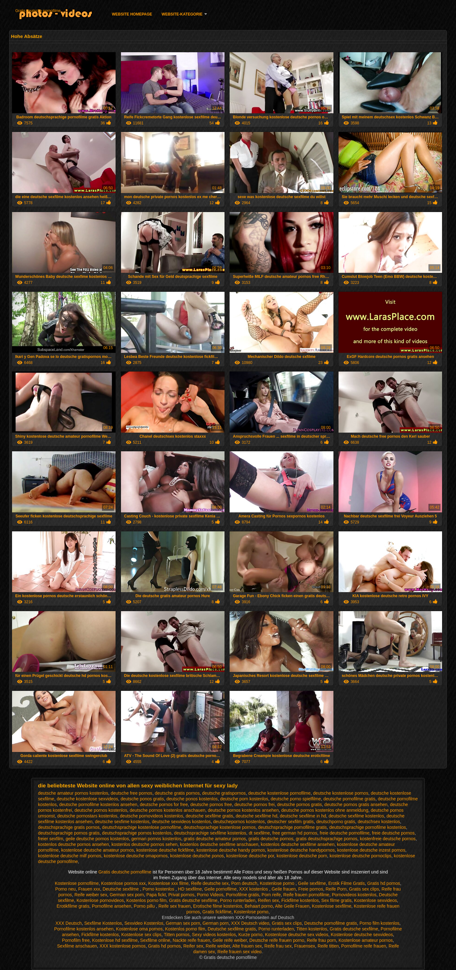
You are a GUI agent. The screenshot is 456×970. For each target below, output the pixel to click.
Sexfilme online (155, 940)
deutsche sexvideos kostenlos (181, 821)
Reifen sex (268, 900)
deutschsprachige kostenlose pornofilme (141, 827)
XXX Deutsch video (250, 923)
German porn (215, 923)
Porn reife (271, 894)
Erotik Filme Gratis (346, 883)
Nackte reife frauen (191, 940)
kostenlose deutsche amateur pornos (97, 850)
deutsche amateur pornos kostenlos (73, 793)
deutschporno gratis (335, 821)
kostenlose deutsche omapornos (136, 855)
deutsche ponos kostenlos (192, 798)
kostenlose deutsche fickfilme (165, 850)
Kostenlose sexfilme (332, 906)
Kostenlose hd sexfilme (115, 940)
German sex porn (127, 894)
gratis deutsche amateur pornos (215, 838)
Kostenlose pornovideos (100, 900)
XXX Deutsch (68, 923)
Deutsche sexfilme (121, 889)
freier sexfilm (50, 838)
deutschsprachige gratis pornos (69, 827)
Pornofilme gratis (242, 894)
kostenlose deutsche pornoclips (360, 855)
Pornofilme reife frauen (363, 945)
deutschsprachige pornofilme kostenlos (367, 827)
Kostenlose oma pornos (139, 928)
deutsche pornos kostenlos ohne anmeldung (324, 810)
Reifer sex (193, 945)
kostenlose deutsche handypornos (301, 850)
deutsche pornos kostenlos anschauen (168, 810)
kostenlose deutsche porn (301, 855)
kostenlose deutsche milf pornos (69, 855)
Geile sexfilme (312, 883)
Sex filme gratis (336, 900)
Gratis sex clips (364, 889)
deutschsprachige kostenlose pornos (220, 827)
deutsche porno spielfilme (296, 798)
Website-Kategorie (182, 14)
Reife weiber (218, 945)
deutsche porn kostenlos (244, 798)
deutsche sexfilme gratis (209, 815)
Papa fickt (156, 894)
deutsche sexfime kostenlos (122, 821)
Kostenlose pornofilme (77, 883)
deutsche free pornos (132, 793)
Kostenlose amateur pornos (366, 940)
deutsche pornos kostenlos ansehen (243, 810)
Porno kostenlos (158, 889)
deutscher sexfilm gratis (290, 821)
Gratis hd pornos (383, 883)
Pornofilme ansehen (111, 906)
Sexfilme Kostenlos (103, 923)
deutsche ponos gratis (142, 798)
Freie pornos (310, 889)
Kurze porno (250, 934)
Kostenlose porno (277, 883)
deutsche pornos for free (164, 804)
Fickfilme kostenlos (300, 900)
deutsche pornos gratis (299, 804)
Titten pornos (176, 934)
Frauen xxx (89, 889)
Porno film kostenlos (379, 923)
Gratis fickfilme (216, 911)
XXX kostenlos (254, 889)
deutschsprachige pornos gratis (69, 832)
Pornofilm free (76, 940)
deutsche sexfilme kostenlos (356, 815)
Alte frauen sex (247, 945)
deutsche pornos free (211, 804)
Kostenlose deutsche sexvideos (362, 934)
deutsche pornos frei (254, 804)
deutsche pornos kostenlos (100, 810)
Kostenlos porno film (146, 900)
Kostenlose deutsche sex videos (296, 934)
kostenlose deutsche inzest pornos (371, 850)
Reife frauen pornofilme (306, 894)
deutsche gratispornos (224, 793)
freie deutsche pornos (393, 832)
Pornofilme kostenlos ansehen (84, 928)
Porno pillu (145, 906)
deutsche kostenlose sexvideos (87, 798)
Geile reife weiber (229, 940)
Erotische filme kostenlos (217, 906)
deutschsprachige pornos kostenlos (136, 832)
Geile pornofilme (220, 889)
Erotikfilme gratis (73, 906)
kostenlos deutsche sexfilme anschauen (219, 844)
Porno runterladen (238, 900)
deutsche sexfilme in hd (303, 815)
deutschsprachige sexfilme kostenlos (210, 832)
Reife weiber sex (90, 894)
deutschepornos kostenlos (239, 821)
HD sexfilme (190, 889)
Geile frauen (284, 889)
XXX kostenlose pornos (122, 945)
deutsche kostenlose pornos (340, 793)
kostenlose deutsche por (250, 855)
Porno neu (65, 889)
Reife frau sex (278, 945)
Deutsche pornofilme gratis (330, 923)
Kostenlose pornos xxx (123, 883)
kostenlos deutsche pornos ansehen (73, 844)
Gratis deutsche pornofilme (37, 11)
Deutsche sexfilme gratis (232, 928)
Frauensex (304, 945)
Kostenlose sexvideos (375, 900)
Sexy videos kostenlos (214, 934)
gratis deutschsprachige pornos (327, 838)
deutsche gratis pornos (177, 793)
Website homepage (132, 14)
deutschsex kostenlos (379, 821)
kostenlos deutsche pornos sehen (144, 844)
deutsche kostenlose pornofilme (279, 793)
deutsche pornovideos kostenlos (151, 815)
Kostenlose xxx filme (168, 883)
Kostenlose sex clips (141, 934)
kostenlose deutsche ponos (197, 855)
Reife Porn (336, 889)
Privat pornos (181, 894)
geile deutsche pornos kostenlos (97, 838)
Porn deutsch (244, 883)
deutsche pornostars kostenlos (87, 815)
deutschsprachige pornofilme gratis (292, 827)
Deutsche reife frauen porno (276, 940)
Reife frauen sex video (240, 951)
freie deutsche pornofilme (345, 832)
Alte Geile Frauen (292, 906)
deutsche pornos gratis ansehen (355, 804)
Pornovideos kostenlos (354, 894)
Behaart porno (258, 906)
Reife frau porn (321, 940)
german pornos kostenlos (156, 838)
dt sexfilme (259, 832)
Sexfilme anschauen (77, 945)
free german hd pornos (294, 832)
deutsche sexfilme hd (256, 815)
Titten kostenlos (311, 928)
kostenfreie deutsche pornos (387, 838)
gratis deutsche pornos (271, 838)
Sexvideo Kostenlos (143, 923)
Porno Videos (210, 894)
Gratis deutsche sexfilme (193, 900)
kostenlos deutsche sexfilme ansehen (298, 844)
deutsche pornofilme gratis (349, 798)
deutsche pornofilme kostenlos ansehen (98, 804)
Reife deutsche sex (210, 883)
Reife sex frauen (174, 906)
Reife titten (328, 945)
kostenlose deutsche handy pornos (230, 850)
